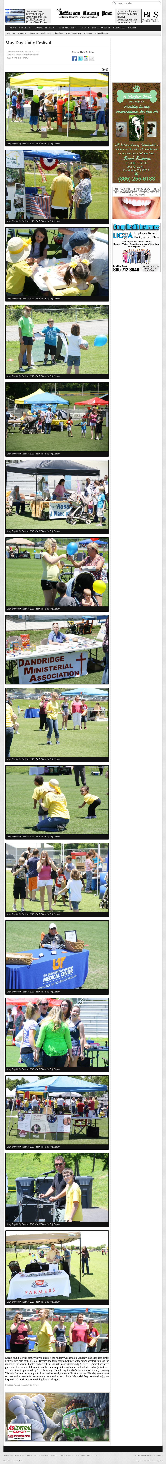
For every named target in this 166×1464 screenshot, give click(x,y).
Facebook (74, 58)
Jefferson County (30, 54)
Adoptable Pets (101, 33)
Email (91, 58)
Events (84, 27)
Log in (138, 1461)
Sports (132, 27)
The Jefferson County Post (149, 1456)
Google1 (86, 58)
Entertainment (68, 27)
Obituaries (33, 33)
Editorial (119, 27)
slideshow (23, 58)
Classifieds (58, 33)
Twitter (80, 58)
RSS (97, 1456)
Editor (21, 51)
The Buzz (11, 33)
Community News (45, 27)
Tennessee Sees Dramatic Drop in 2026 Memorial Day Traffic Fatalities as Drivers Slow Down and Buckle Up (36, 18)
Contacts (88, 33)
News (13, 27)
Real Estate (46, 33)
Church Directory (73, 33)
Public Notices (101, 27)
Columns (22, 33)
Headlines (25, 27)
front (14, 58)
